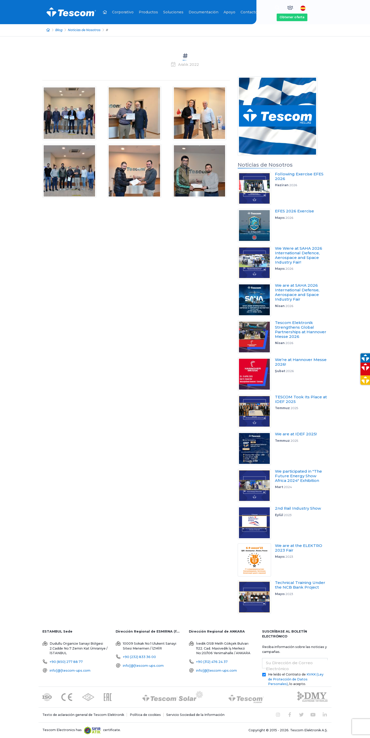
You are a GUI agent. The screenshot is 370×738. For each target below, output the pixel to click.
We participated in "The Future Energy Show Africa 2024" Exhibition (298, 476)
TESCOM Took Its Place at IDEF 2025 (301, 399)
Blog (58, 30)
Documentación (203, 12)
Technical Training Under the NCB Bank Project (300, 585)
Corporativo (123, 12)
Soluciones (173, 12)
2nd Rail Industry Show (298, 508)
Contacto (248, 12)
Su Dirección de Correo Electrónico (289, 665)
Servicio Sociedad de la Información (195, 715)
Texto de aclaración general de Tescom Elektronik (83, 715)
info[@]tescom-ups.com (70, 670)
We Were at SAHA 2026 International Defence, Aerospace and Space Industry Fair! (298, 255)
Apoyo (229, 12)
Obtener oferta (292, 17)
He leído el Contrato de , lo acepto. (295, 679)
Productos (148, 12)
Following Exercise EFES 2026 (299, 176)
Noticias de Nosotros (84, 30)
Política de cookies (145, 715)
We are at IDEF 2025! (296, 433)
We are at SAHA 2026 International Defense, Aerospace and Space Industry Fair (297, 292)
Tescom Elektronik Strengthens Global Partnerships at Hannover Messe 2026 (300, 329)
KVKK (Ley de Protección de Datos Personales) (295, 679)
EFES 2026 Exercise (294, 211)
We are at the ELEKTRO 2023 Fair (298, 548)
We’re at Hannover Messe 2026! (301, 362)
